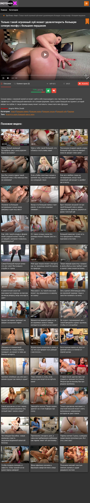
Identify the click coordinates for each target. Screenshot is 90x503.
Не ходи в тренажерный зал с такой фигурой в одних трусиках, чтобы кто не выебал (73, 322)
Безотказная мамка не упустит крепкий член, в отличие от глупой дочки (72, 349)
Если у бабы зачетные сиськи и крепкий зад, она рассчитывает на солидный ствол (43, 177)
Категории (13, 10)
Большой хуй (61, 111)
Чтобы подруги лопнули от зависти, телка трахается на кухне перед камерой (12, 467)
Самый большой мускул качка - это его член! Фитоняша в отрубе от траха (13, 265)
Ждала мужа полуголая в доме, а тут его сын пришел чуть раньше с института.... (44, 349)
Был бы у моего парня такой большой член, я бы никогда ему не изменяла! (14, 177)
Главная (4, 10)
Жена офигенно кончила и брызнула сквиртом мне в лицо (43, 466)
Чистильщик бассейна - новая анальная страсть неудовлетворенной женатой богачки (13, 439)
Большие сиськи (49, 111)
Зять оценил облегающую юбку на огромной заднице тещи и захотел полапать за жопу (72, 292)
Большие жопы (35, 111)
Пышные (71, 111)
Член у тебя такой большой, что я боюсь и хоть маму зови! (44, 149)
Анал (13, 111)
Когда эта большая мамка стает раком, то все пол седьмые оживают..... (44, 207)
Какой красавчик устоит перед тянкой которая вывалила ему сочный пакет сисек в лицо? (13, 408)
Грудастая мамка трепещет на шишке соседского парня (13, 321)
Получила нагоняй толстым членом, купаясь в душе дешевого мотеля (71, 467)
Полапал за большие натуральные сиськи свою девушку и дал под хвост (11, 207)
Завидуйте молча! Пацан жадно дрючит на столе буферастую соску (44, 408)
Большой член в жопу (26, 114)
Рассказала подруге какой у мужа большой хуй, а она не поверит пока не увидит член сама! (73, 150)
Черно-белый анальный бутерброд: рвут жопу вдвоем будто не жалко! (13, 150)
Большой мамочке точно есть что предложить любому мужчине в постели (72, 236)
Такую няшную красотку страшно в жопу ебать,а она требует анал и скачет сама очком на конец (73, 265)
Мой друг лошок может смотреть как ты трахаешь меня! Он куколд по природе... (44, 265)
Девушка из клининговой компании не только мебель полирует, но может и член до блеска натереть (13, 350)
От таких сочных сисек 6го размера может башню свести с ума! (43, 236)
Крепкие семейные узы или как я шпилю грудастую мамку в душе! (14, 378)
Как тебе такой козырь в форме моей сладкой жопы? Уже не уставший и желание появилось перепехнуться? (14, 237)
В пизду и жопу (12, 114)
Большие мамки (22, 111)
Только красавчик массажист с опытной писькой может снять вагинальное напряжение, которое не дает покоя (72, 409)
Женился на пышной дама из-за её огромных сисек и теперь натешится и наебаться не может (44, 322)
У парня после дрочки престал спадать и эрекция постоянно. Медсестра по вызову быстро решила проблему (72, 380)
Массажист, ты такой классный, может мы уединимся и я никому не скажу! (44, 292)
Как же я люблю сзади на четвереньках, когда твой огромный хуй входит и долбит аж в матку (73, 178)
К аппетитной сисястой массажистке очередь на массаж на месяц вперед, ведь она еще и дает (14, 294)
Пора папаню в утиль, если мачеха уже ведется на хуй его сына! (43, 379)
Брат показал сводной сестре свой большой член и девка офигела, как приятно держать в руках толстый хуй (73, 208)
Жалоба (83, 83)
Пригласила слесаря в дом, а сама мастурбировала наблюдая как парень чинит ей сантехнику (44, 438)
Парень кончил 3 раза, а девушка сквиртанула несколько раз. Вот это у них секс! (73, 438)
